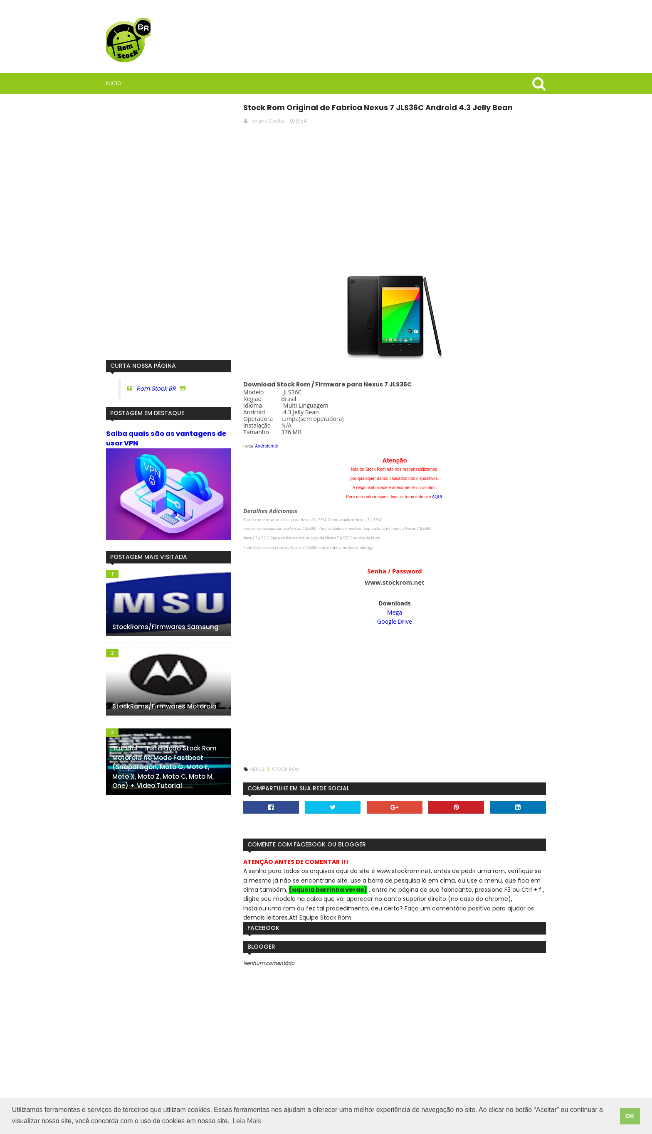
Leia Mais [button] (246, 1120)
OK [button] (630, 1116)
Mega (394, 612)
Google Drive (394, 621)
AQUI (437, 496)
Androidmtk (266, 446)
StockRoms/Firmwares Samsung (165, 626)
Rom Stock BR (156, 388)
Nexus (257, 769)
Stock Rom (286, 769)
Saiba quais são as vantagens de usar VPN (166, 438)
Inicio (113, 83)
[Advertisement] (394, 189)
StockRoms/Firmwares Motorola (164, 706)
